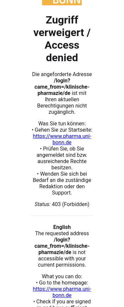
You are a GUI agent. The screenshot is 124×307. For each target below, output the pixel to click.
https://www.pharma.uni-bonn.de (62, 139)
